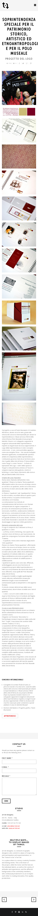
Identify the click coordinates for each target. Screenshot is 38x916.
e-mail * (5, 767)
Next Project (33, 899)
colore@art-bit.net (13, 826)
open (35, 5)
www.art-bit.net (14, 828)
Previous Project (4, 899)
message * (6, 776)
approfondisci (10, 716)
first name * (7, 758)
